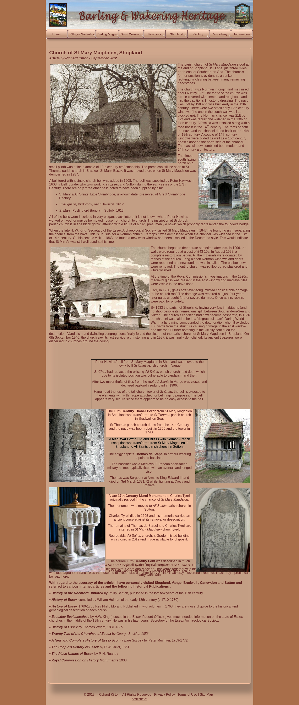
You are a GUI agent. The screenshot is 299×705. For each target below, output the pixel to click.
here (64, 576)
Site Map (206, 694)
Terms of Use (187, 694)
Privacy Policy (164, 694)
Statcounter (139, 699)
